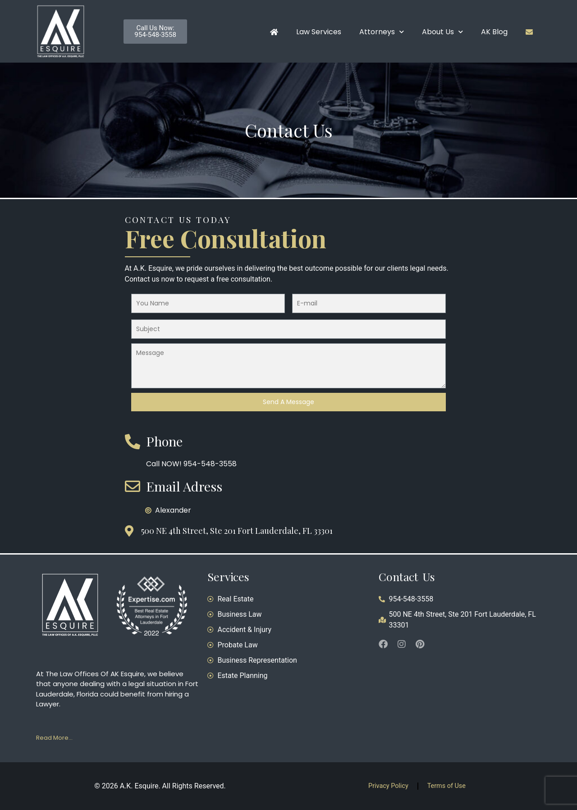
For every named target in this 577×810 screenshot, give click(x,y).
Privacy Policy (388, 786)
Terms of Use (446, 786)
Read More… (54, 737)
